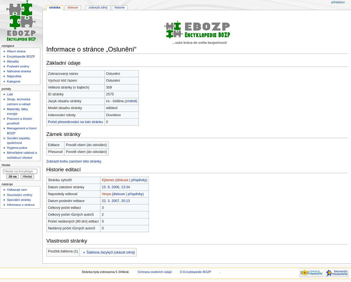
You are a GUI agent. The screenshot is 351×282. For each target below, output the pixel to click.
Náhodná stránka (19, 71)
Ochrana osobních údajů (155, 272)
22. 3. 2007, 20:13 (116, 201)
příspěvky (138, 180)
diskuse (122, 180)
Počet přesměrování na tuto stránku (75, 122)
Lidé (10, 94)
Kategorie (13, 81)
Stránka (54, 7)
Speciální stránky (19, 199)
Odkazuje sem (17, 189)
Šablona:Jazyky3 (100, 252)
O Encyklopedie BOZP (195, 272)
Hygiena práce (17, 147)
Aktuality (13, 61)
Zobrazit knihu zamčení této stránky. (74, 161)
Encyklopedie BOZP (21, 56)
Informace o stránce (21, 204)
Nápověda (14, 76)
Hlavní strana (16, 51)
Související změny (19, 194)
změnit (131, 101)
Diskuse (72, 7)
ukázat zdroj (124, 252)
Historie (120, 7)
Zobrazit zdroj (98, 7)
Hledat (6, 165)
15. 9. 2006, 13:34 (116, 187)
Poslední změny (18, 66)
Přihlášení (338, 2)
